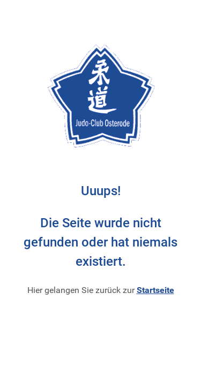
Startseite (155, 290)
